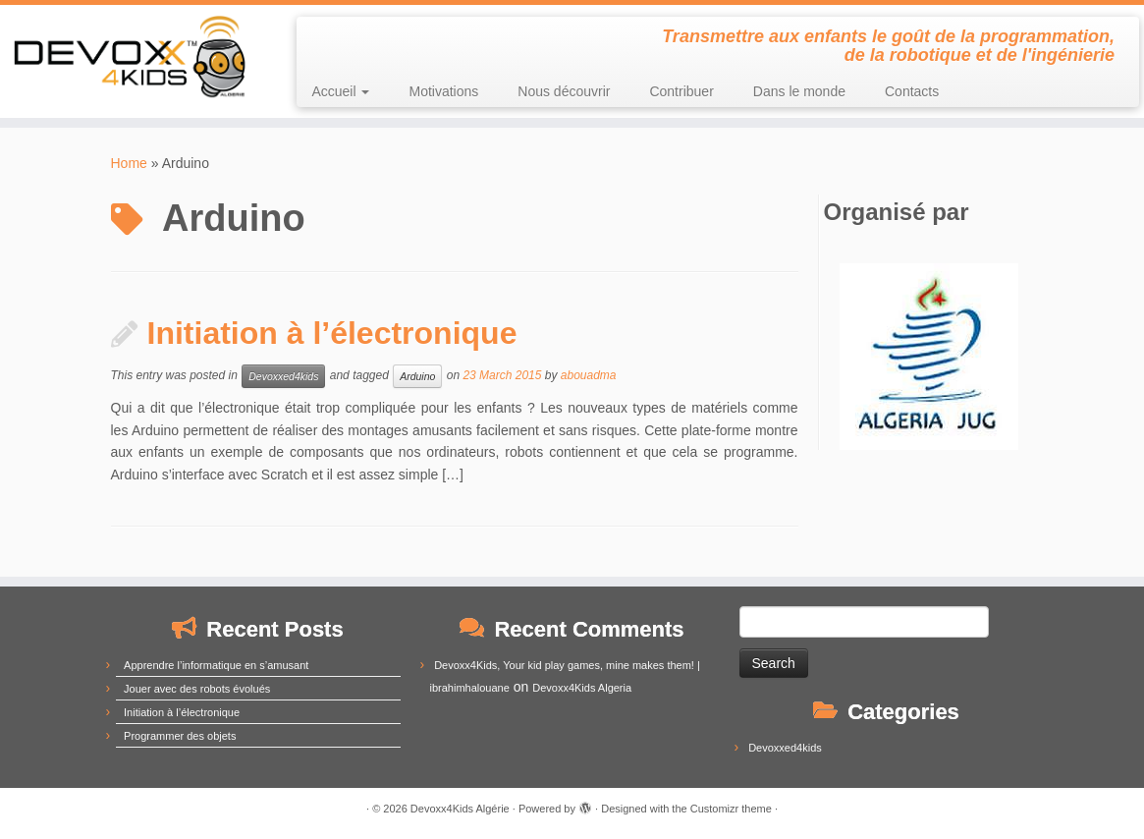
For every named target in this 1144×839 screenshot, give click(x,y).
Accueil (340, 91)
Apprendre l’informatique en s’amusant (216, 665)
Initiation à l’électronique (332, 333)
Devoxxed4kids (283, 376)
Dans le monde (799, 91)
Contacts (912, 91)
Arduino (417, 376)
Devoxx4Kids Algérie (460, 808)
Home (129, 163)
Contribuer (681, 91)
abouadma (589, 376)
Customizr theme (731, 808)
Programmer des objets (180, 736)
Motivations (443, 91)
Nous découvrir (564, 91)
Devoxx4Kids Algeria (581, 688)
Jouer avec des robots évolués (197, 689)
